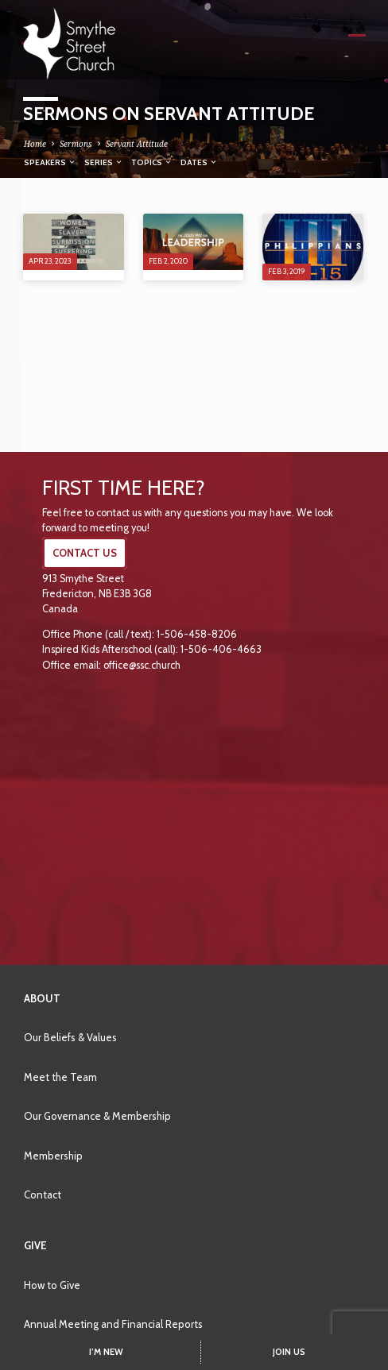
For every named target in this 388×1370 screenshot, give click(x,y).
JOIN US (289, 1351)
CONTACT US (84, 553)
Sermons (76, 143)
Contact (42, 1194)
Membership (53, 1155)
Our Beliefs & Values (70, 1037)
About (42, 998)
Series (103, 162)
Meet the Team (60, 1077)
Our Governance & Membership (97, 1116)
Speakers (50, 162)
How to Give (52, 1285)
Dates (199, 162)
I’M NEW (106, 1351)
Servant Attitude (137, 143)
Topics (152, 162)
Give (35, 1245)
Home (35, 143)
